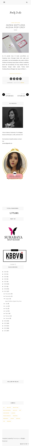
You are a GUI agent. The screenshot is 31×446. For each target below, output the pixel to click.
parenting (15, 415)
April (6, 311)
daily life (15, 410)
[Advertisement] (13, 193)
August (7, 298)
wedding (9, 421)
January (7, 318)
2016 (5, 321)
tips (4, 421)
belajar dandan (7, 410)
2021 (5, 281)
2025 (5, 271)
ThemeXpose (16, 438)
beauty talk (15, 407)
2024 (5, 274)
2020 (5, 284)
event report (6, 412)
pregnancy (5, 418)
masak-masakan (7, 415)
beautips (9, 407)
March (7, 313)
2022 (5, 279)
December (8, 293)
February (7, 316)
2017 (5, 291)
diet (20, 410)
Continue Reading (16, 73)
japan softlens (15, 22)
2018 (5, 289)
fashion (13, 412)
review (12, 418)
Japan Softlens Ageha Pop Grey (15, 26)
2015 (5, 323)
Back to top (24, 443)
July (6, 303)
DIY (4, 407)
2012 (5, 330)
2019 (5, 286)
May (6, 308)
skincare (18, 418)
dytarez (22, 82)
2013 (5, 328)
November (8, 296)
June (6, 306)
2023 (5, 276)
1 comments (10, 82)
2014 (5, 325)
